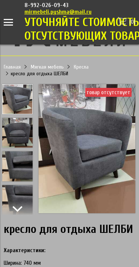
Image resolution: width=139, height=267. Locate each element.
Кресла (81, 67)
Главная (12, 67)
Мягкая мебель (47, 67)
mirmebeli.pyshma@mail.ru (58, 12)
